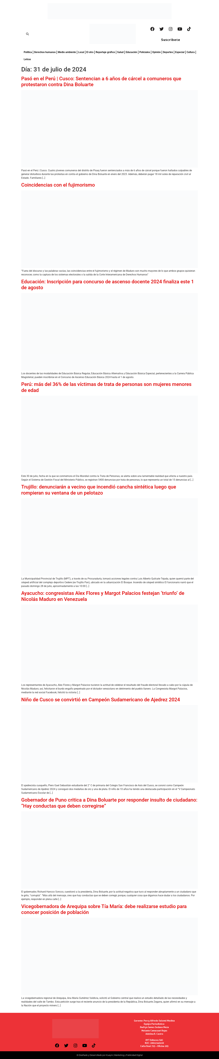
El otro (89, 52)
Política (28, 52)
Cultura (191, 52)
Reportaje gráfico (105, 52)
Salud (120, 52)
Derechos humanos (45, 52)
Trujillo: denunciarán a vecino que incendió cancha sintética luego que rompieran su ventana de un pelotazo (98, 490)
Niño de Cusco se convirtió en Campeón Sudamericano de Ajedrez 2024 (100, 700)
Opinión (156, 52)
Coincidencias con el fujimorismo (58, 185)
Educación (131, 52)
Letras (27, 59)
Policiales (144, 52)
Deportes (168, 52)
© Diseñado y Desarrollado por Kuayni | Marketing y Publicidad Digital (110, 1055)
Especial (179, 52)
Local (81, 52)
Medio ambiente (67, 52)
